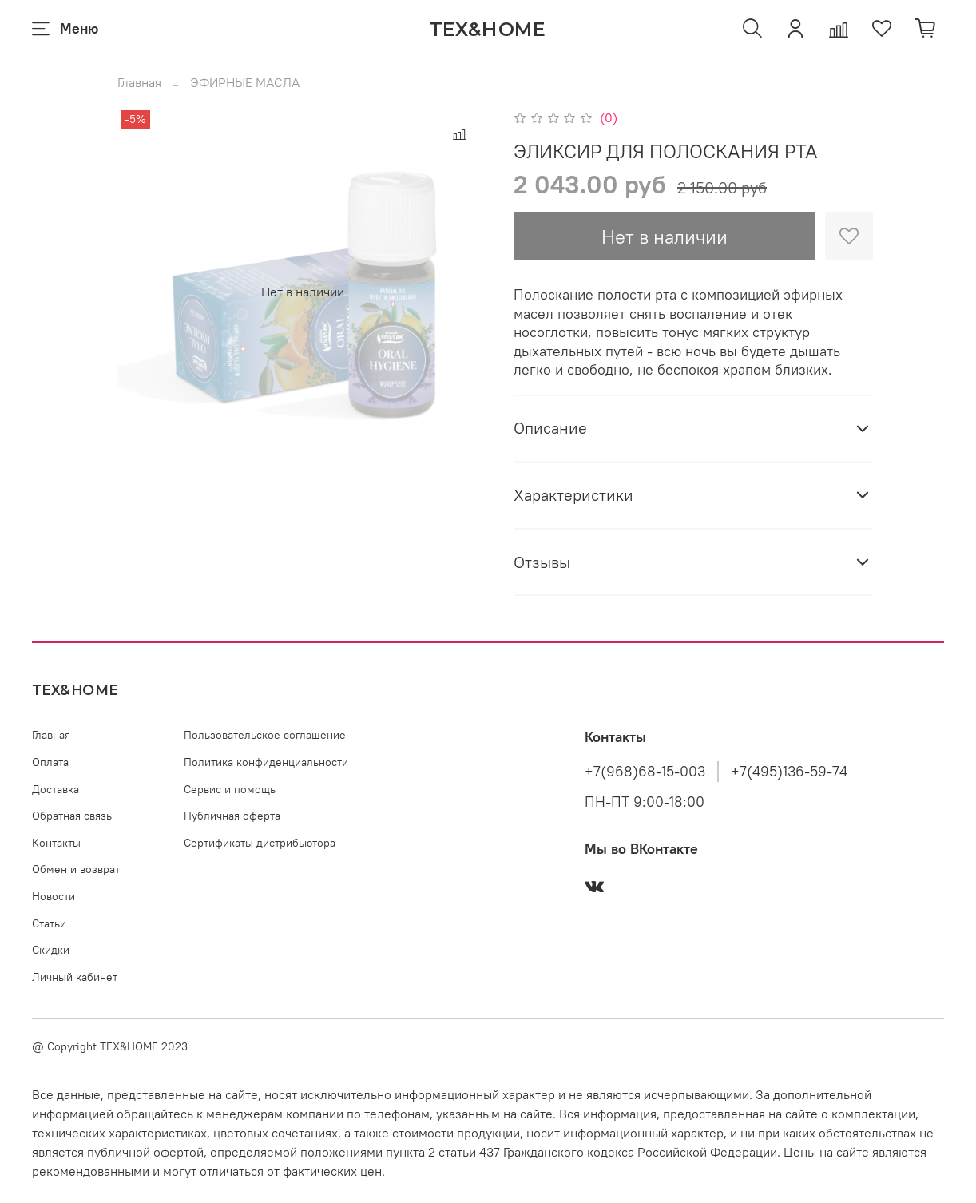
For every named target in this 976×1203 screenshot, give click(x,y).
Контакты (56, 843)
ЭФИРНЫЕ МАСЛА (245, 82)
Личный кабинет (74, 977)
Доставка (55, 789)
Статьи (49, 923)
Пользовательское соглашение (265, 735)
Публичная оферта (232, 815)
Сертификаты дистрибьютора (259, 843)
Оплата (50, 762)
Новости (53, 896)
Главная (139, 82)
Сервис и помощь (230, 789)
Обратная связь (72, 815)
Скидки (50, 950)
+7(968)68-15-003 (645, 771)
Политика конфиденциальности (266, 762)
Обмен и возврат (76, 869)
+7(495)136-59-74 (789, 771)
